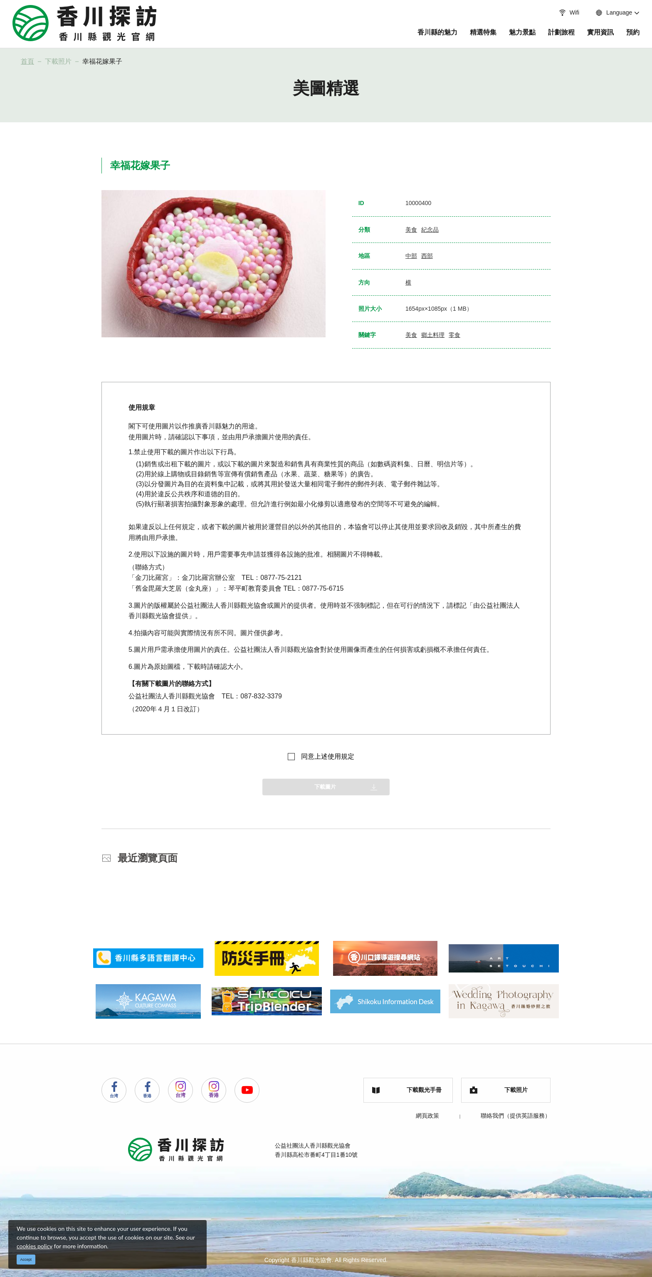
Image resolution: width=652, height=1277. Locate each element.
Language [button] (606, 12)
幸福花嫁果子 (102, 61)
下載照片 (58, 61)
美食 (411, 229)
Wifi (560, 12)
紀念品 (430, 229)
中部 (411, 255)
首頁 (27, 61)
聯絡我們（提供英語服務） (516, 1115)
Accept (26, 1259)
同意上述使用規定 (327, 756)
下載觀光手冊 (407, 1089)
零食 (454, 335)
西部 (427, 255)
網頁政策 (427, 1115)
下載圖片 (325, 787)
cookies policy (34, 1246)
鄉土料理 (433, 335)
